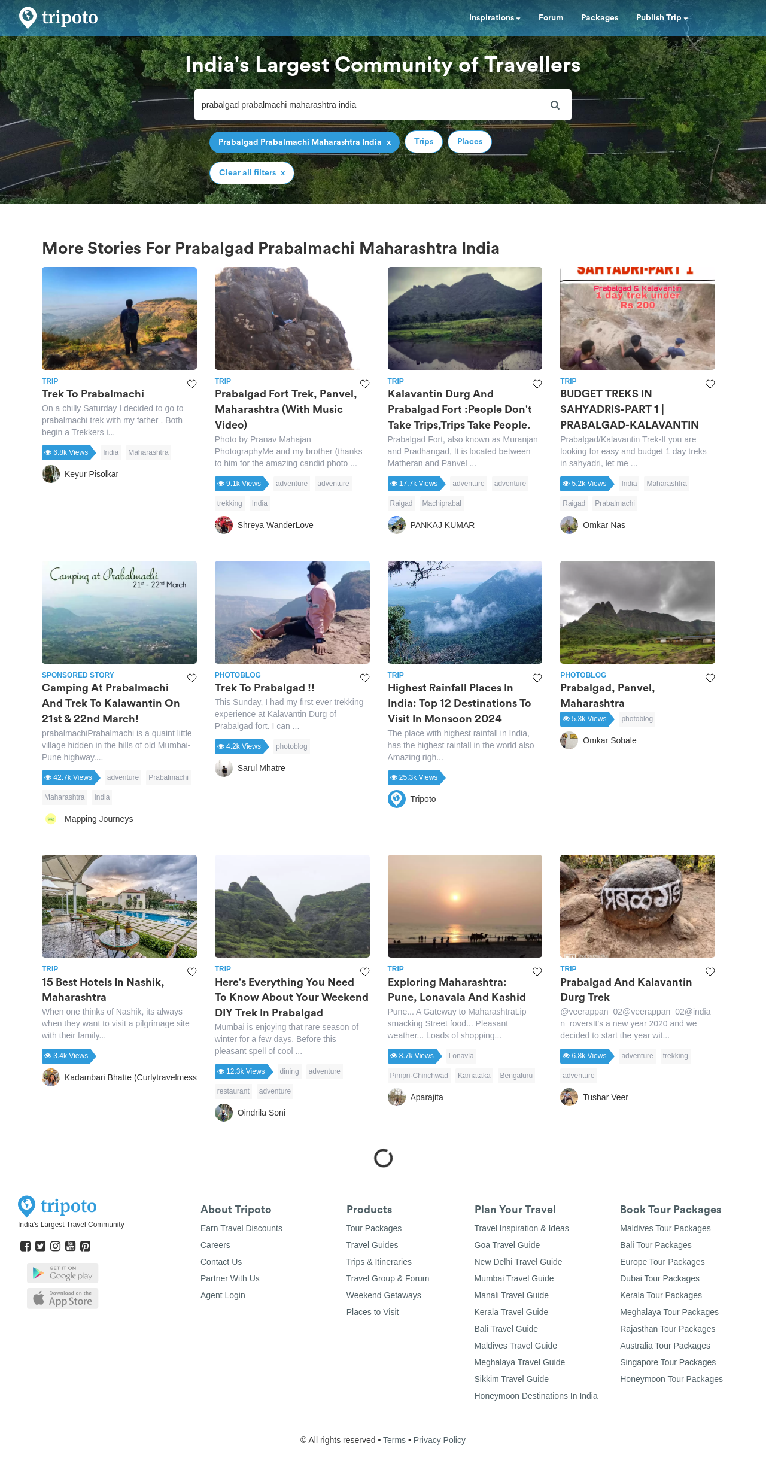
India (110, 452)
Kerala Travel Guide (512, 1312)
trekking (229, 503)
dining (289, 1071)
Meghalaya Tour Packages (669, 1312)
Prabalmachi (615, 503)
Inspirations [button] (495, 18)
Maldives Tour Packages (665, 1228)
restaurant (233, 1091)
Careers (215, 1245)
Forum (551, 18)
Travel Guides (372, 1245)
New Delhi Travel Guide (519, 1262)
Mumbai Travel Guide (514, 1278)
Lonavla (461, 1056)
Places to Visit (372, 1312)
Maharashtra (148, 452)
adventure (292, 483)
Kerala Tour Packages (661, 1295)
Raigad (401, 503)
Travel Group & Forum (388, 1278)
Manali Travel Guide (512, 1295)
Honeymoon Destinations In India (536, 1396)
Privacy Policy (440, 1440)
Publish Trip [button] (662, 18)
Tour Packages (374, 1228)
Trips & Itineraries (379, 1262)
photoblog (292, 746)
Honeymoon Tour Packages (671, 1379)
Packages (599, 18)
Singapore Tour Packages (668, 1362)
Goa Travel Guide (507, 1245)
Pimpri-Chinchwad (419, 1075)
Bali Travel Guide (507, 1329)
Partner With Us (230, 1278)
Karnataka (474, 1075)
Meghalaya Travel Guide (520, 1362)
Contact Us (221, 1262)
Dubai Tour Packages (660, 1278)
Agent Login (222, 1295)
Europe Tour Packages (662, 1262)
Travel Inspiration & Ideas (522, 1228)
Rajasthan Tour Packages (667, 1329)
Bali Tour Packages (656, 1245)
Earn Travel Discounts (241, 1228)
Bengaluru (516, 1075)
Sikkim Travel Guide (512, 1379)
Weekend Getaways (383, 1295)
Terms (394, 1440)
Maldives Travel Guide (516, 1345)
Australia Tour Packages (665, 1345)
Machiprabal (441, 503)
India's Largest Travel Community (71, 1224)
